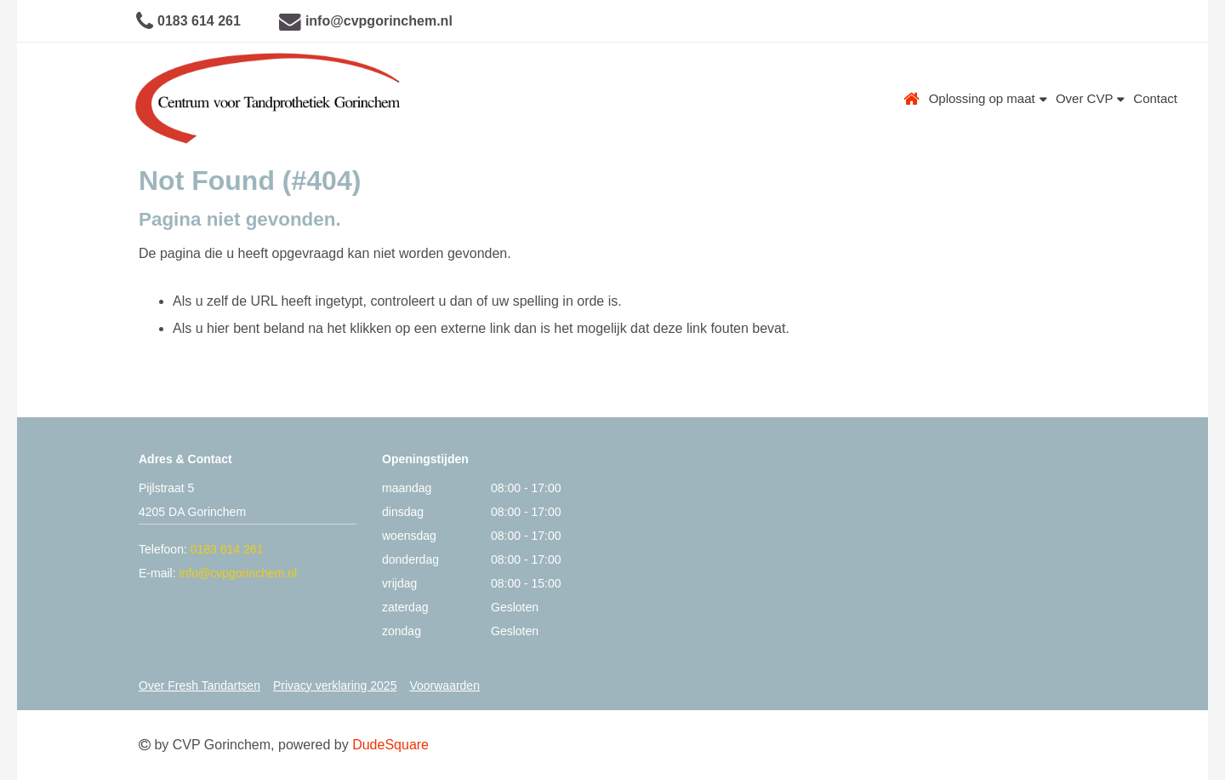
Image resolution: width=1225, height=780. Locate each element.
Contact (1155, 98)
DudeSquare (390, 744)
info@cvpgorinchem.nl (379, 21)
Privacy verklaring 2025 (335, 685)
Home (911, 99)
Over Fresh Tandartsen (199, 685)
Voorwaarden (444, 685)
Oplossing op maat (988, 98)
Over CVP (1090, 98)
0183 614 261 (199, 21)
